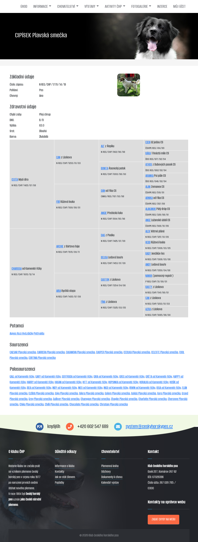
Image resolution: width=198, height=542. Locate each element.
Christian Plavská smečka (114, 404)
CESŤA (15, 179)
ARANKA (149, 175)
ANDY (148, 264)
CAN (58, 157)
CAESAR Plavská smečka (23, 352)
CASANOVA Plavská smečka (80, 352)
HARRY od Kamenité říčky (40, 382)
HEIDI (147, 242)
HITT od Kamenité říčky (95, 382)
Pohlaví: (14, 90)
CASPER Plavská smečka (109, 352)
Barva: (13, 136)
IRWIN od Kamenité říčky (142, 388)
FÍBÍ (58, 202)
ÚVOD (23, 6)
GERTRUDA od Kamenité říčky (77, 376)
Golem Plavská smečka (117, 393)
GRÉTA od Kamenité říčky (159, 376)
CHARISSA (17, 268)
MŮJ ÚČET (179, 6)
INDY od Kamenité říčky (64, 388)
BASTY (148, 287)
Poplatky (59, 482)
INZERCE (162, 6)
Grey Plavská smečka (40, 399)
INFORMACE (40, 6)
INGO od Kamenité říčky (116, 388)
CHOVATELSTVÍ (66, 6)
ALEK (147, 231)
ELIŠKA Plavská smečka (41, 393)
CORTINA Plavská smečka (42, 358)
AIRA (58, 291)
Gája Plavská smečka (66, 393)
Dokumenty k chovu (111, 477)
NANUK (148, 276)
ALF (102, 146)
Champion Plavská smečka (95, 399)
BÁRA (148, 153)
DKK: (12, 120)
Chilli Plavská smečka (56, 404)
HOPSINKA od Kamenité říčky (123, 382)
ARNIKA (149, 198)
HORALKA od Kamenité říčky (153, 382)
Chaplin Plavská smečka (124, 399)
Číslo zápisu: (17, 84)
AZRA (148, 309)
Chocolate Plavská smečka (84, 404)
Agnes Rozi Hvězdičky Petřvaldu (27, 333)
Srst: (12, 131)
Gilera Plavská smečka (91, 393)
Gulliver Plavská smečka (66, 399)
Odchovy (106, 471)
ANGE (148, 220)
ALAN (147, 186)
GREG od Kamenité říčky (131, 376)
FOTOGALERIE (139, 6)
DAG (103, 235)
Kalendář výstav (110, 482)
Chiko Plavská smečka (32, 404)
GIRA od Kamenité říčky (106, 376)
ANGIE (104, 213)
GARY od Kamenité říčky (48, 376)
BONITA (104, 168)
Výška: (13, 125)
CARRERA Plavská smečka (51, 352)
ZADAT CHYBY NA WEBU (163, 519)
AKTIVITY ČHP (113, 6)
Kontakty (59, 471)
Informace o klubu (64, 466)
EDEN (147, 142)
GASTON (105, 279)
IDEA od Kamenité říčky (39, 388)
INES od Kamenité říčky (90, 388)
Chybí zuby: (16, 114)
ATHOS (148, 164)
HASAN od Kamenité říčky (68, 382)
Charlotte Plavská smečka (152, 399)
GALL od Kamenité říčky (22, 376)
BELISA (104, 257)
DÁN (103, 191)
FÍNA (103, 302)
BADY (148, 253)
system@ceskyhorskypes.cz (149, 426)
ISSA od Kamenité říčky (168, 388)
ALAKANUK (150, 209)
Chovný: (14, 95)
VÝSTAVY (89, 6)
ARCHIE (59, 246)
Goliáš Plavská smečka (143, 393)
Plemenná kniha (110, 466)
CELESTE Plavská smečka (164, 352)
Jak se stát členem (65, 477)
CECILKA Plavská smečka (137, 352)
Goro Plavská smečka (169, 393)
